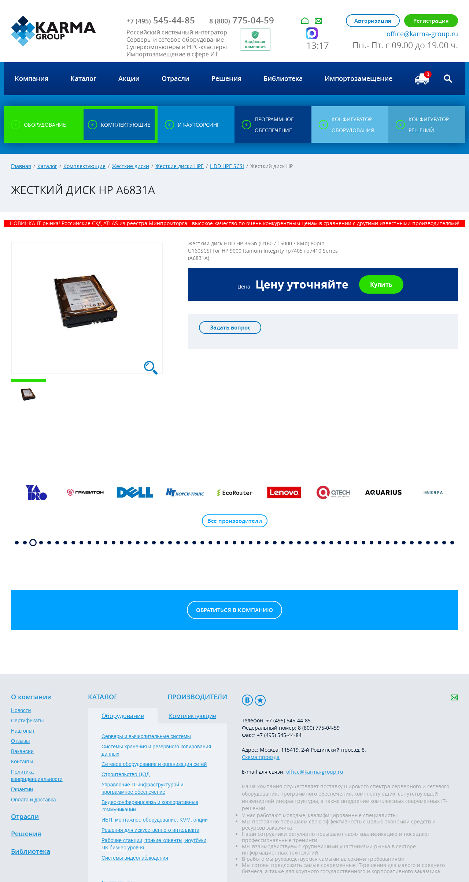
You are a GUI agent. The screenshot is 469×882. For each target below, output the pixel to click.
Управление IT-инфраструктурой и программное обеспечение (142, 788)
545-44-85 (160, 20)
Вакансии (22, 751)
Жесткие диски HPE (179, 166)
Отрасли (25, 817)
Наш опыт (23, 731)
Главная (21, 166)
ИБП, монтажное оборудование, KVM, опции (154, 820)
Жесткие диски (130, 166)
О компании (31, 697)
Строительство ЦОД (125, 774)
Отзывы (20, 741)
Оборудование (122, 716)
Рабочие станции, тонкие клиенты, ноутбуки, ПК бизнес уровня (154, 844)
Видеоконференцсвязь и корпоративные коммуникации (149, 805)
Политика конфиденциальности (37, 775)
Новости (21, 710)
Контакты (22, 761)
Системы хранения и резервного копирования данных (156, 750)
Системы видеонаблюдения (134, 858)
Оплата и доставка (33, 800)
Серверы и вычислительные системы (146, 736)
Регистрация (431, 21)
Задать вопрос (230, 327)
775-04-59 (241, 20)
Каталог (47, 166)
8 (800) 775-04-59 (319, 727)
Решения (26, 834)
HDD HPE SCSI (227, 166)
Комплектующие (84, 166)
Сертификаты (27, 720)
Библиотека (30, 852)
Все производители (234, 521)
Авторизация (372, 21)
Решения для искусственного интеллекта (150, 830)
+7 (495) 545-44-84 (279, 735)
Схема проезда (261, 756)
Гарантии (22, 789)
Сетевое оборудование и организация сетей (154, 764)
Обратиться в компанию (234, 610)
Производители (197, 697)
